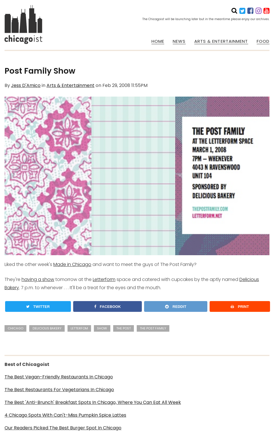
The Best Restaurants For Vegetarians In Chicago (59, 389)
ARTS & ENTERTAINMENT (221, 41)
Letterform (104, 279)
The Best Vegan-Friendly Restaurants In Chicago (59, 377)
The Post (123, 328)
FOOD (263, 41)
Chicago (15, 328)
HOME (157, 41)
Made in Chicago (72, 264)
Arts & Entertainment (70, 85)
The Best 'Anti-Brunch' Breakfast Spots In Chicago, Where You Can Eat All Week (93, 402)
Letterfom (79, 328)
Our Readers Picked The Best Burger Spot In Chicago (63, 428)
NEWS (179, 41)
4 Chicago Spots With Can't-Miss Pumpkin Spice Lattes (65, 415)
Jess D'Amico (26, 85)
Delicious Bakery (47, 328)
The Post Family (153, 328)
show (102, 328)
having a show (38, 279)
